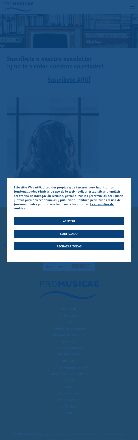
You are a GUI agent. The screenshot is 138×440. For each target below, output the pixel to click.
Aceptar (69, 221)
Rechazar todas (69, 246)
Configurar (69, 233)
